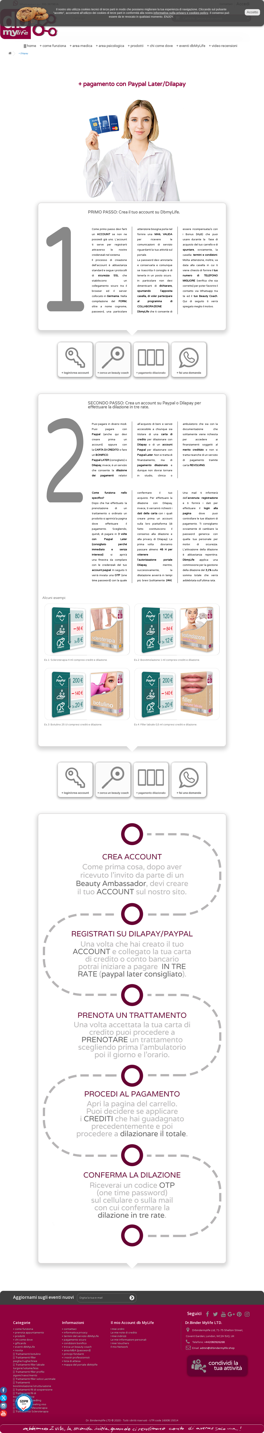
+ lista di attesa (71, 1361)
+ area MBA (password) (76, 1350)
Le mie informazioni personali (128, 1339)
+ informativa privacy (74, 1332)
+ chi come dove (23, 1339)
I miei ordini (117, 1329)
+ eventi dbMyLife (24, 1347)
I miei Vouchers (120, 1343)
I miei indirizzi (118, 1336)
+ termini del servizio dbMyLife (80, 1336)
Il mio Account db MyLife (132, 1322)
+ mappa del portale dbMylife (80, 1364)
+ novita (18, 1350)
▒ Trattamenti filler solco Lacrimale (34, 1379)
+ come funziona (23, 1329)
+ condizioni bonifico (74, 1343)
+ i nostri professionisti (76, 1357)
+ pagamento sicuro (74, 1339)
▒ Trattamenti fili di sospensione (33, 1389)
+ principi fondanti (73, 1354)
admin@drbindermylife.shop (217, 1348)
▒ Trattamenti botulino (27, 1354)
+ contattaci (69, 1329)
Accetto (252, 12)
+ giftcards (19, 1343)
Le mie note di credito (124, 1332)
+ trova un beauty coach (77, 1347)
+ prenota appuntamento (28, 1332)
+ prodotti (19, 1336)
